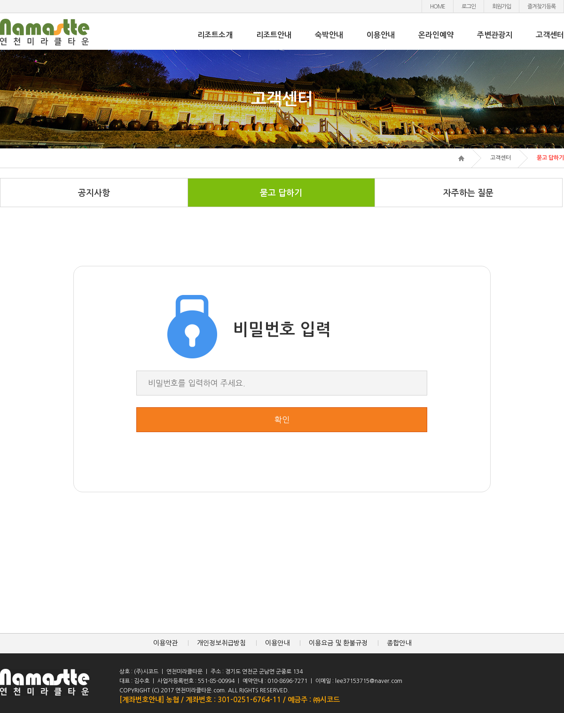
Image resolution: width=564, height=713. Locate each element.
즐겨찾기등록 (541, 6)
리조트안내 (273, 35)
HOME (437, 6)
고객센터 (550, 35)
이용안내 (381, 35)
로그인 (469, 6)
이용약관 (165, 643)
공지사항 (94, 193)
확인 (282, 420)
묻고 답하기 (281, 193)
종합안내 (399, 643)
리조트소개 (215, 35)
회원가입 (501, 6)
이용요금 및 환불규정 (338, 643)
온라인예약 (436, 35)
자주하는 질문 (468, 193)
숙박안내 (329, 35)
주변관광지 (494, 35)
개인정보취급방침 (221, 643)
